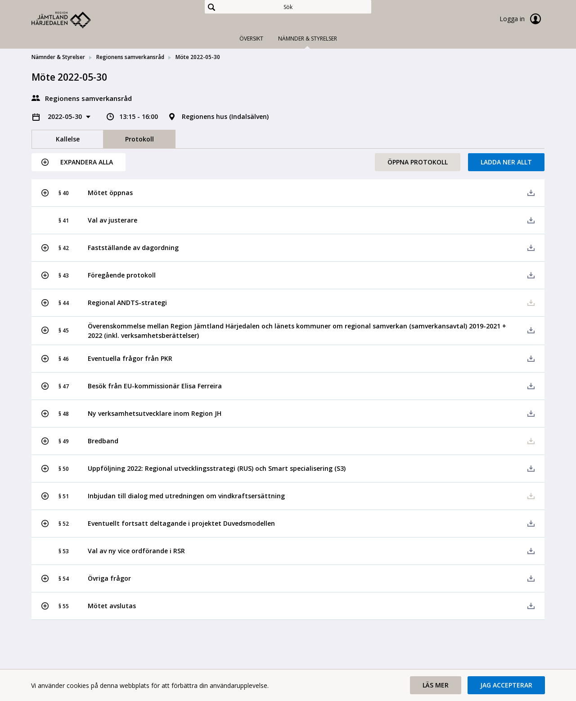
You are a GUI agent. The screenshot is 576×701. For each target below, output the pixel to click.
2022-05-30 (66, 116)
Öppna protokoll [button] (417, 162)
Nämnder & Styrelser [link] (58, 57)
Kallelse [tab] (68, 139)
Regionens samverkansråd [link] (130, 57)
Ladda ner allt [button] (506, 162)
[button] (79, 162)
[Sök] (288, 7)
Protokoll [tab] (139, 139)
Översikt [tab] (251, 38)
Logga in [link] (522, 19)
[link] (77, 20)
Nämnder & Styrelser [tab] (307, 38)
